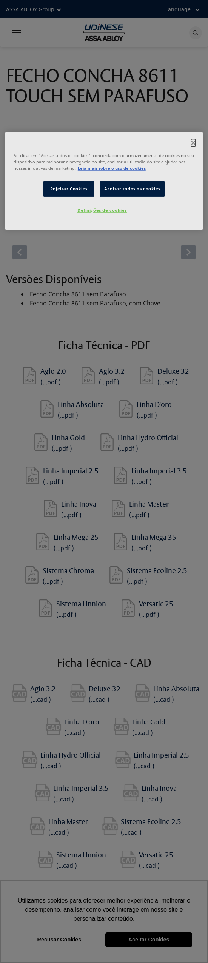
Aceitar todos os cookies (132, 188)
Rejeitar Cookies (69, 188)
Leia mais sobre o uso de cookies (112, 168)
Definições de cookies (102, 210)
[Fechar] (193, 142)
